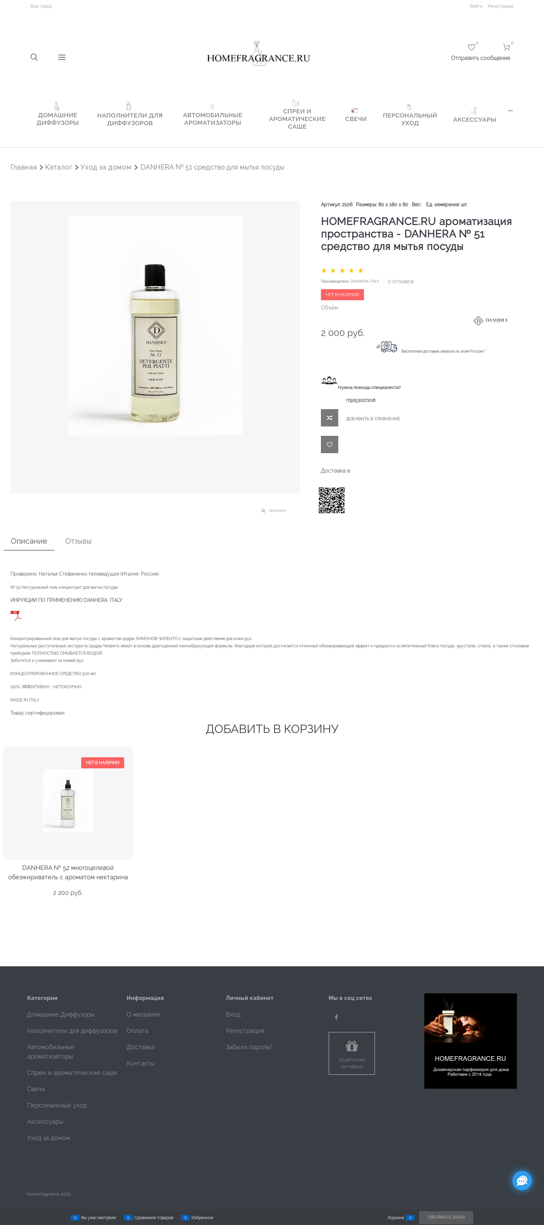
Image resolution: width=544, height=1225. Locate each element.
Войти (476, 6)
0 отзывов (401, 281)
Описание (29, 541)
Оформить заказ (446, 1217)
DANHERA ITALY (364, 281)
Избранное (202, 1217)
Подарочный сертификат (352, 1063)
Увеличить (277, 510)
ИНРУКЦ (20, 600)
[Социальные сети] (522, 1180)
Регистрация (500, 6)
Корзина (396, 1217)
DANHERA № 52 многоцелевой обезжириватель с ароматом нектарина (68, 868)
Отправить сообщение (480, 58)
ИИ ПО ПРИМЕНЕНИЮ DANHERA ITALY (76, 600)
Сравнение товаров (153, 1217)
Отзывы (78, 541)
